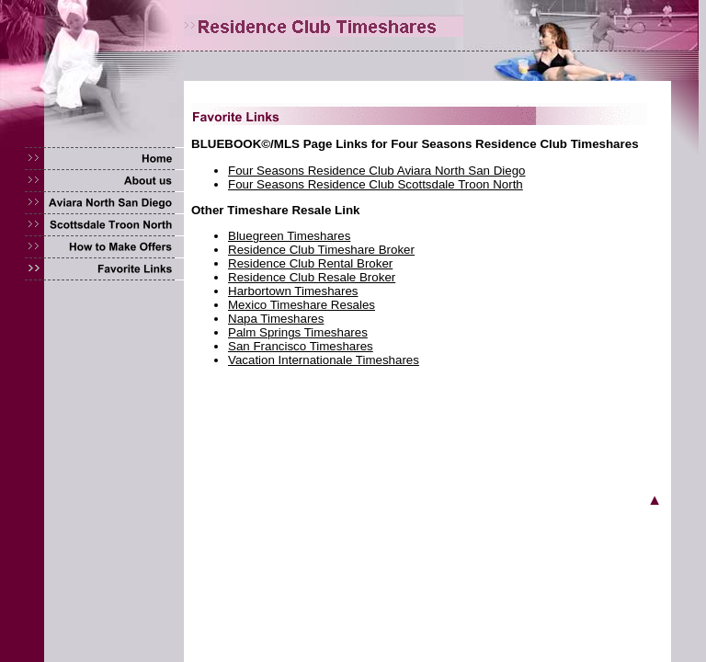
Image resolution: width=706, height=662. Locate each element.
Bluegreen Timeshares (289, 236)
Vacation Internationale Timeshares (323, 360)
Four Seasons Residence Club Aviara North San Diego (377, 170)
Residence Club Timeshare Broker (321, 250)
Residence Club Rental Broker (310, 263)
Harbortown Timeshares (293, 291)
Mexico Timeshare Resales (301, 305)
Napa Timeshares (276, 318)
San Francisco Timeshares (300, 346)
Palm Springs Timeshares (298, 332)
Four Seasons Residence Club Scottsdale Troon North (375, 184)
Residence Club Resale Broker (311, 277)
